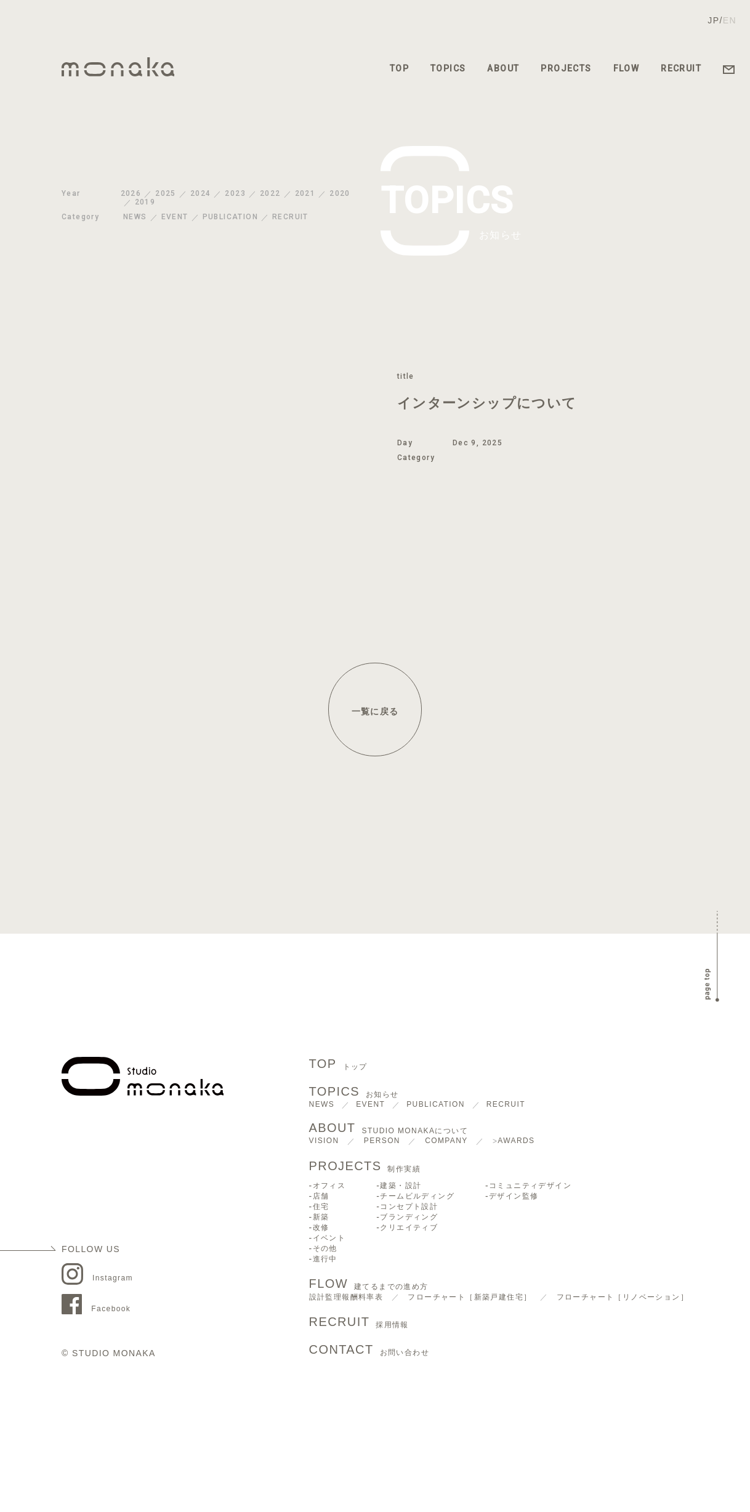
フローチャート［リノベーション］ (622, 1297)
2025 (165, 193)
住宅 (321, 1206)
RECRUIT (681, 68)
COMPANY (446, 1140)
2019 (145, 202)
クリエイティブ (409, 1227)
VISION (324, 1140)
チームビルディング (417, 1196)
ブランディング (409, 1217)
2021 (305, 193)
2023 (235, 193)
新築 (321, 1217)
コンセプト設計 (409, 1206)
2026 (131, 193)
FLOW (626, 68)
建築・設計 (400, 1185)
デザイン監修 (513, 1196)
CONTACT (369, 1350)
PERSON (382, 1140)
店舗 (321, 1196)
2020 (339, 193)
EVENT (174, 216)
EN (729, 20)
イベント (329, 1238)
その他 (325, 1248)
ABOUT (503, 68)
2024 (200, 193)
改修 (321, 1227)
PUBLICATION (230, 216)
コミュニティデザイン (530, 1185)
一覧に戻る (375, 711)
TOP (399, 68)
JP (713, 20)
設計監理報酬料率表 (346, 1297)
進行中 (325, 1259)
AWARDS (516, 1140)
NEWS (135, 216)
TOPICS (448, 68)
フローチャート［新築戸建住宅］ (469, 1297)
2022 (270, 193)
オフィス (329, 1185)
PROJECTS (566, 68)
